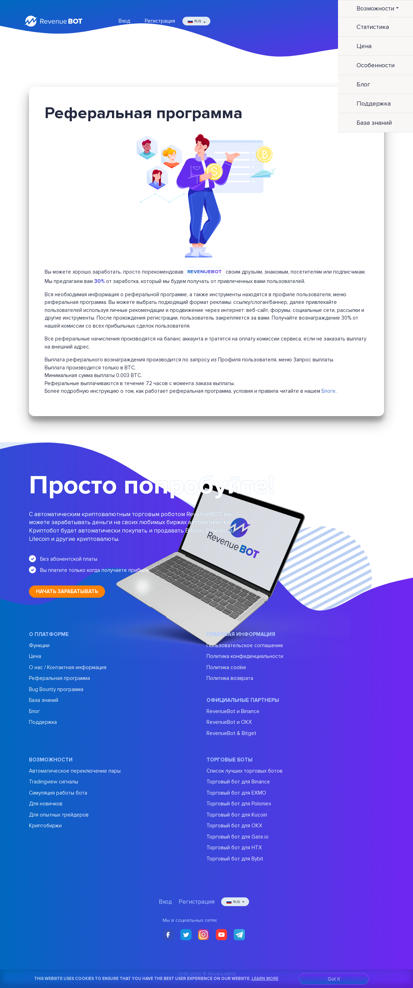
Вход (124, 21)
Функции (39, 645)
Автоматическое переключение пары (75, 771)
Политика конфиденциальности (244, 656)
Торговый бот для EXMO (236, 793)
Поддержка (43, 722)
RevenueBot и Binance (233, 711)
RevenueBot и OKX (229, 722)
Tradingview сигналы (53, 782)
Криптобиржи (45, 825)
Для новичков (45, 804)
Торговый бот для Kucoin (236, 815)
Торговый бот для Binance (238, 782)
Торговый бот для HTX (234, 847)
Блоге (329, 391)
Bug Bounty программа (56, 689)
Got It (334, 979)
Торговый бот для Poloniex (238, 804)
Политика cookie (226, 667)
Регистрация (160, 21)
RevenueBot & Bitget (231, 733)
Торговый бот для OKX (234, 825)
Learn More (264, 978)
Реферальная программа (59, 678)
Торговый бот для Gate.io (237, 837)
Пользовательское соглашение (244, 645)
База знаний (43, 700)
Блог (34, 711)
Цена (35, 656)
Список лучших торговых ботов (244, 771)
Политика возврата (229, 678)
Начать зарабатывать (67, 591)
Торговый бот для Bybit (234, 859)
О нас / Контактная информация (67, 667)
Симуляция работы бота (58, 793)
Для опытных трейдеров (59, 815)
